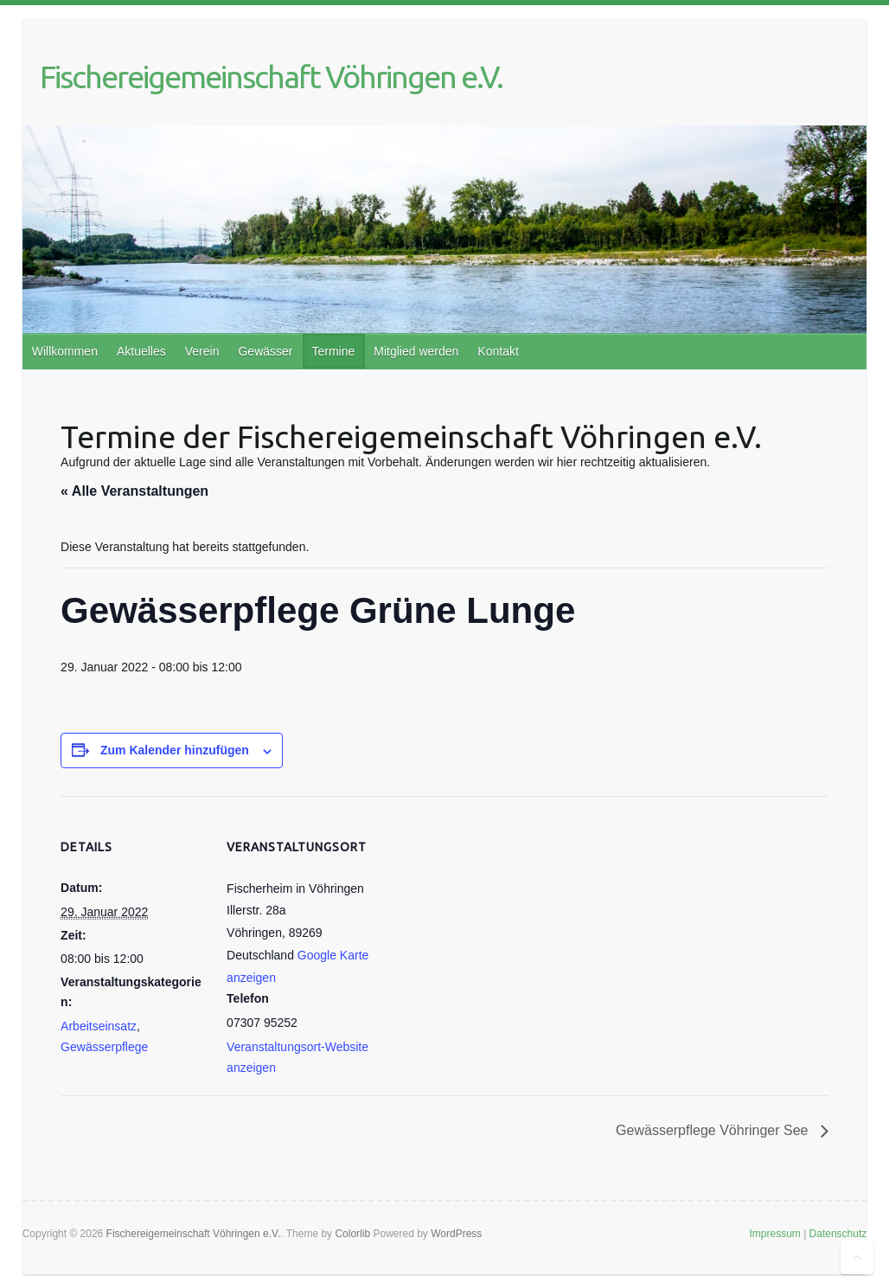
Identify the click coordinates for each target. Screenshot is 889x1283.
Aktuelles (141, 351)
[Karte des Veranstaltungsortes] (484, 915)
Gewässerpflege (104, 1047)
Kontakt (497, 351)
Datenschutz (838, 1234)
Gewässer (265, 351)
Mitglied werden (416, 351)
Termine (333, 351)
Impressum (774, 1234)
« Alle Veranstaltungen (134, 491)
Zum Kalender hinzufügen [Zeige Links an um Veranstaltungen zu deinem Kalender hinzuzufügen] (174, 750)
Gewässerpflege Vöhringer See (714, 1130)
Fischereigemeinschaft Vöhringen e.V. (271, 76)
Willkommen (65, 351)
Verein (202, 351)
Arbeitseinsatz (99, 1026)
